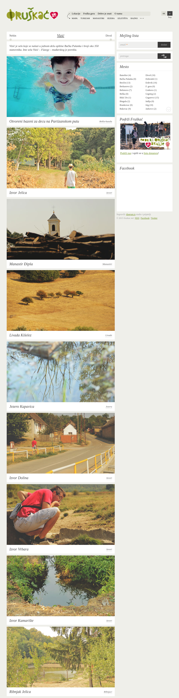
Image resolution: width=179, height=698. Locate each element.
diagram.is (130, 214)
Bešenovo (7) (126, 90)
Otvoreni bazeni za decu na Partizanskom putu (44, 121)
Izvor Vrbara (18, 549)
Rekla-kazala (105, 121)
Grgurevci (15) (152, 97)
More (169, 109)
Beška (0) (124, 94)
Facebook (127, 168)
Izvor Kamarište (21, 620)
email (124, 44)
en (164, 13)
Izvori (109, 192)
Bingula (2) (125, 101)
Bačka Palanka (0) (128, 79)
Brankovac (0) (126, 105)
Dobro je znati (105, 13)
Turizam (85, 18)
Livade (108, 335)
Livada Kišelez (20, 335)
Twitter (154, 218)
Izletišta (123, 18)
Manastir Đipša (21, 264)
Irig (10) (149, 105)
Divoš (109, 35)
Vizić (60, 36)
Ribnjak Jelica (20, 692)
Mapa (75, 18)
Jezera (111, 18)
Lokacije (76, 13)
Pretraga (124, 56)
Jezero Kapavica (21, 406)
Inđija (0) (150, 101)
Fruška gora (89, 13)
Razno (134, 18)
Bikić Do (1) (125, 97)
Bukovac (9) (125, 108)
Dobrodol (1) (151, 79)
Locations (142, 18)
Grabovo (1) (151, 90)
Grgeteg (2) (151, 94)
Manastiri (98, 18)
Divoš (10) (150, 75)
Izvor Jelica (18, 193)
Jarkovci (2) (151, 108)
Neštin (12, 35)
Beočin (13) (125, 82)
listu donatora (151, 153)
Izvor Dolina (18, 478)
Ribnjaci (108, 691)
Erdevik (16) (151, 82)
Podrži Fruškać (131, 119)
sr (170, 13)
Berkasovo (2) (126, 86)
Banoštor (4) (125, 75)
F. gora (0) (150, 86)
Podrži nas (125, 153)
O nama (118, 13)
